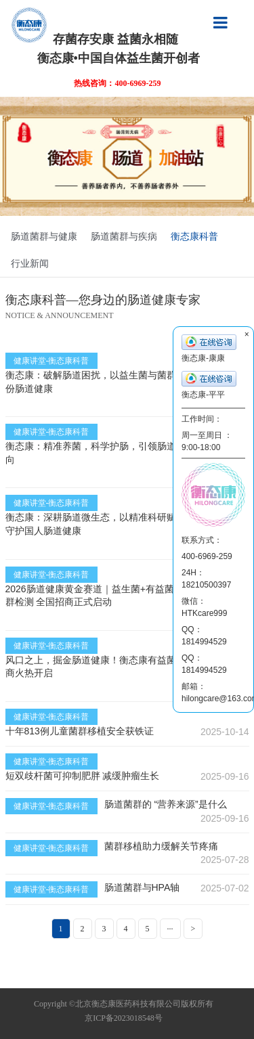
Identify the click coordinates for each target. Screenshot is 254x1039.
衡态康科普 (194, 236)
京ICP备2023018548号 (124, 1018)
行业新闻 (30, 263)
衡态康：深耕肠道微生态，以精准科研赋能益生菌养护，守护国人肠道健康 (123, 524)
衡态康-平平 (209, 385)
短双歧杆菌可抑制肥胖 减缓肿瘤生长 (82, 775)
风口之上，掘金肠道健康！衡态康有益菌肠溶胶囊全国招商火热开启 (123, 667)
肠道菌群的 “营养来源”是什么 (165, 804)
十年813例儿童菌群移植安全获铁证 (79, 731)
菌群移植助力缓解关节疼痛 (161, 846)
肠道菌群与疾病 (124, 236)
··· (170, 928)
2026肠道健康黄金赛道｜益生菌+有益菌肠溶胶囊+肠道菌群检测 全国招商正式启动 (126, 595)
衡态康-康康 (209, 348)
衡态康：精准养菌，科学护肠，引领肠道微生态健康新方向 (123, 453)
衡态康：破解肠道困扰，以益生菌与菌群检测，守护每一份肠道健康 (123, 382)
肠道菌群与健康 (44, 236)
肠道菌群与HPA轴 (142, 887)
